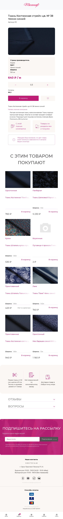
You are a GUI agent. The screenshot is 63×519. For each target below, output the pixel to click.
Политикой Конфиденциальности (29, 446)
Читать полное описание (17, 109)
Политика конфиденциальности (31, 482)
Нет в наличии (24, 308)
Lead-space (36, 508)
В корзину (23, 98)
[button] (31, 399)
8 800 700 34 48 (31, 463)
